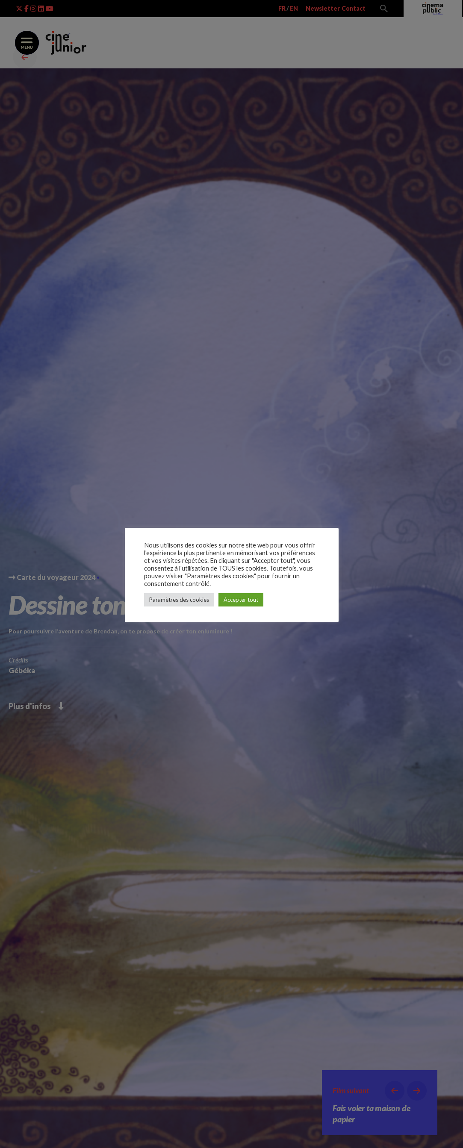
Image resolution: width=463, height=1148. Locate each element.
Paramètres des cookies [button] (179, 599)
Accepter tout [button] (241, 599)
